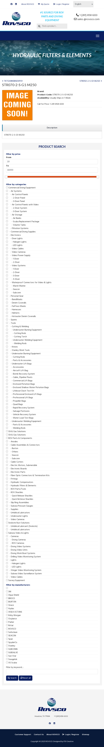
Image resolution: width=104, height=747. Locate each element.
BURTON (11, 601)
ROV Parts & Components (19, 438)
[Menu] (97, 36)
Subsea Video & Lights (17, 533)
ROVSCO (11, 629)
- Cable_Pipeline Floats (19, 377)
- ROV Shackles (14, 492)
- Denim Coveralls (16, 303)
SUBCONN (11, 649)
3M (8, 591)
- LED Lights (14, 245)
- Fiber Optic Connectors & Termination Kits (28, 475)
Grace (10, 605)
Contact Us (39, 734)
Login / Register (61, 4)
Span (9, 639)
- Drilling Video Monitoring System (23, 556)
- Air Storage (14, 215)
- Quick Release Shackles (19, 495)
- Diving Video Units (16, 550)
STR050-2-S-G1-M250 (90, 81)
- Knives (12, 347)
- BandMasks (14, 299)
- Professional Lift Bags (19, 397)
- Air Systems (14, 191)
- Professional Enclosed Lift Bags (24, 394)
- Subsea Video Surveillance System (24, 573)
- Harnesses (13, 309)
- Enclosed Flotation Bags (20, 384)
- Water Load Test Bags (20, 418)
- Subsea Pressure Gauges (19, 506)
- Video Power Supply (18, 255)
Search (12, 678)
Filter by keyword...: (15, 667)
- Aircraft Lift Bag (17, 370)
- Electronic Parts (15, 472)
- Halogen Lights (16, 242)
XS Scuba (11, 662)
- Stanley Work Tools (18, 350)
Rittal (9, 625)
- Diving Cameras (16, 539)
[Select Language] (83, 4)
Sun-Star (11, 656)
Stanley (10, 645)
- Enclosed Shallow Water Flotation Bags (27, 387)
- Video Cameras (16, 252)
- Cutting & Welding (17, 326)
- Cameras (12, 536)
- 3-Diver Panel (15, 201)
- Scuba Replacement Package (22, 221)
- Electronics (13, 235)
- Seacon (13, 289)
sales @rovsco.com (88, 19)
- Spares (11, 319)
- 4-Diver (13, 279)
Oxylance (11, 618)
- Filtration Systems (17, 228)
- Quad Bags (14, 404)
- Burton (12, 448)
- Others (12, 451)
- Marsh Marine (15, 286)
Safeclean (11, 632)
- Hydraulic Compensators (19, 482)
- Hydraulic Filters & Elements (21, 485)
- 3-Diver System (16, 211)
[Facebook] (11, 4)
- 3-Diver (12, 275)
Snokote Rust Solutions (18, 523)
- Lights (11, 560)
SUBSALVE (12, 652)
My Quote (43, 4)
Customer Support (23, 734)
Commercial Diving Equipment (21, 187)
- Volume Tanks (16, 225)
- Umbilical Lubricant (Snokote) (22, 526)
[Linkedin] (16, 4)
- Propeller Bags (16, 401)
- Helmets (13, 313)
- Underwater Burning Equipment (24, 330)
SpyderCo (11, 642)
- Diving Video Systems (18, 546)
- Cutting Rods (16, 333)
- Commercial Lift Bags (19, 380)
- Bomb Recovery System (20, 374)
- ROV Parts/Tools (16, 489)
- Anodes (12, 441)
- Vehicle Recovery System (21, 414)
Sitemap (85, 734)
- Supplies (12, 509)
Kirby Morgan (13, 615)
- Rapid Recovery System (20, 407)
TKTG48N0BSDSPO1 (13, 81)
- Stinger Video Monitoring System (23, 570)
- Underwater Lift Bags (19, 363)
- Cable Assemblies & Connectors (23, 445)
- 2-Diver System (16, 208)
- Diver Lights (14, 238)
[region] (52, 128)
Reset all (26, 678)
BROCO (10, 598)
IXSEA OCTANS (14, 612)
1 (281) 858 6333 (88, 15)
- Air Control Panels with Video (22, 204)
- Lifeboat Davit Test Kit (20, 391)
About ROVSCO (27, 4)
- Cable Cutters (14, 462)
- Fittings (12, 479)
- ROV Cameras (15, 543)
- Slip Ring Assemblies (17, 502)
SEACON (11, 635)
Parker (10, 622)
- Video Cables (15, 248)
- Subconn (13, 292)
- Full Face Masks (16, 306)
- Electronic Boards (16, 468)
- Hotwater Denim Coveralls (21, 316)
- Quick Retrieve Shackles (19, 499)
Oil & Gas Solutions (16, 431)
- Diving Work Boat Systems (20, 553)
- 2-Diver (13, 262)
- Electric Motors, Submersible (21, 465)
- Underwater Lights (17, 516)
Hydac (10, 608)
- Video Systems (16, 265)
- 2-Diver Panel (15, 198)
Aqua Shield (12, 595)
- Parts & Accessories (18, 360)
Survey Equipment (15, 580)
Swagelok (11, 659)
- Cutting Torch (16, 336)
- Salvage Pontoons (18, 411)
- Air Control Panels (17, 194)
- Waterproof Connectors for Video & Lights (28, 282)
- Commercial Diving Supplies (21, 231)
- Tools (11, 323)
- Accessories (15, 367)
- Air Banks (13, 218)
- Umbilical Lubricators (18, 512)
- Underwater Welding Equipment (24, 340)
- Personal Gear (14, 296)
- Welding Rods (16, 343)
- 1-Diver (12, 259)
